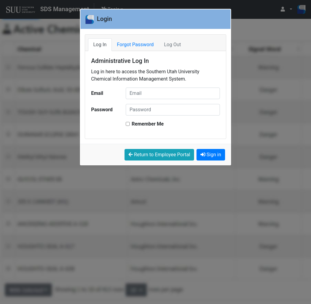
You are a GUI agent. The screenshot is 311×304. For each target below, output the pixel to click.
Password (102, 109)
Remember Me (148, 124)
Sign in (210, 154)
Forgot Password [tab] (135, 44)
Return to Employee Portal (159, 154)
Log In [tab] (100, 44)
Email (97, 93)
